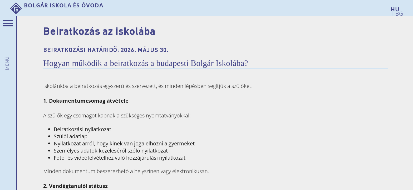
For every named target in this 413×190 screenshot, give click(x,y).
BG (398, 12)
